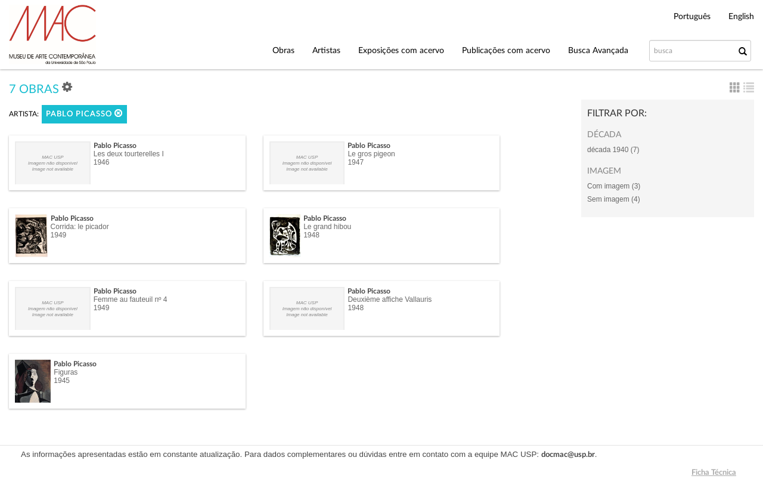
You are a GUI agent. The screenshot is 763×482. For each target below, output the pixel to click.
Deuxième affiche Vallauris (390, 299)
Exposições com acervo (401, 51)
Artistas (326, 51)
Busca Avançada (598, 51)
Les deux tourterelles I (129, 154)
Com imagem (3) (613, 186)
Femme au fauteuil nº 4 (131, 299)
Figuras (65, 372)
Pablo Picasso (84, 113)
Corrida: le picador (80, 227)
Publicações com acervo (506, 51)
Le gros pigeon (371, 154)
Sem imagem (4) (613, 199)
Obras (283, 51)
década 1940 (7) (613, 150)
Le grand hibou (327, 227)
